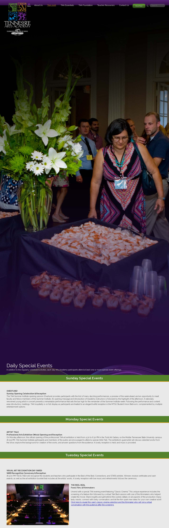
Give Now (138, 6)
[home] (17, 18)
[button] (38, 5)
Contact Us (124, 5)
